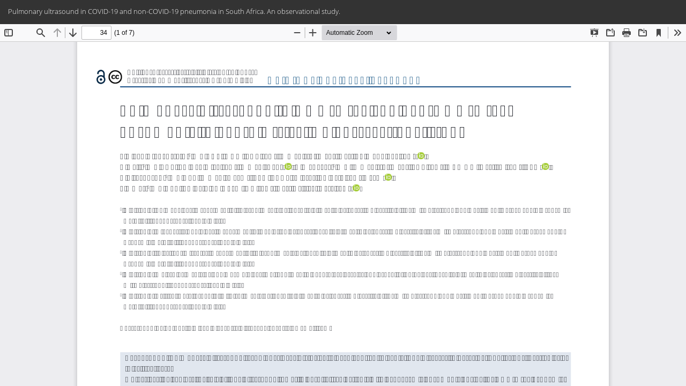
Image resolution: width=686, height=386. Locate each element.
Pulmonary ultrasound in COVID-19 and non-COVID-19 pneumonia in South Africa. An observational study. (174, 11)
